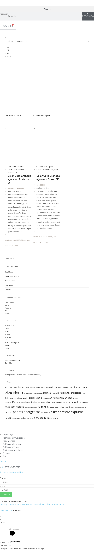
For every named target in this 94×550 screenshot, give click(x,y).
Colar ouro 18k (47, 169)
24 (8, 53)
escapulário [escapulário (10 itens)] (11, 402)
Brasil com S (9, 325)
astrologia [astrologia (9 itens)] (27, 387)
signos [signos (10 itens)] (37, 417)
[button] (47, 9)
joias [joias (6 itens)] (86, 402)
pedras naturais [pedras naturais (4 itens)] (45, 412)
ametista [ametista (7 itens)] (17, 387)
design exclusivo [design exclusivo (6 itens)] (22, 398)
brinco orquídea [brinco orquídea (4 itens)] (37, 393)
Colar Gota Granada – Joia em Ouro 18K (48, 177)
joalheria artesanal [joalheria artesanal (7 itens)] (39, 402)
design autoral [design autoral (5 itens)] (10, 398)
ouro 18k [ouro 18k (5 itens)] (68, 407)
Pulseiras (8, 308)
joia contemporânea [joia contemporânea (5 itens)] (55, 402)
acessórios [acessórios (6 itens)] (9, 387)
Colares (7, 314)
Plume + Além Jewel (12, 343)
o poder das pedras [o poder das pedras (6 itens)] (56, 407)
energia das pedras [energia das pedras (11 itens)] (61, 397)
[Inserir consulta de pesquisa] (47, 258)
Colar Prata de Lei (20, 169)
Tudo (9, 56)
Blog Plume (9, 272)
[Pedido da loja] (47, 41)
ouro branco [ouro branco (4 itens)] (75, 407)
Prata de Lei (12, 172)
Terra (7, 348)
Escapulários (9, 302)
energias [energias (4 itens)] (75, 398)
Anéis (7, 305)
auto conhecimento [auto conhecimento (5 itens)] (39, 387)
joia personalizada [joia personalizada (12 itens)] (73, 402)
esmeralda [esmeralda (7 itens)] (22, 402)
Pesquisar (4, 14)
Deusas (7, 331)
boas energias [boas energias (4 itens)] (28, 393)
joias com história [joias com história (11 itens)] (14, 406)
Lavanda (8, 337)
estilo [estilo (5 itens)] (29, 402)
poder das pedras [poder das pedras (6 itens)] (19, 418)
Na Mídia (8, 290)
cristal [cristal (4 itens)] (83, 393)
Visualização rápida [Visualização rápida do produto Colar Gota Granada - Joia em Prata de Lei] (13, 115)
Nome (3, 478)
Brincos (7, 311)
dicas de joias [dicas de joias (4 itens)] (47, 398)
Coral (7, 328)
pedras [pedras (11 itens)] (8, 412)
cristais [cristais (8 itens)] (60, 392)
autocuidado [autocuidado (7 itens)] (51, 387)
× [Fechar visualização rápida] (0, 516)
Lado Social (9, 285)
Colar (10, 169)
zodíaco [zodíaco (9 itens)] (45, 417)
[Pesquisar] (88, 16)
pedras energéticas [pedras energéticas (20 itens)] (26, 412)
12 (8, 50)
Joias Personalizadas (12, 360)
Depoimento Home (12, 276)
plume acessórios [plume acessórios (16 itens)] (62, 412)
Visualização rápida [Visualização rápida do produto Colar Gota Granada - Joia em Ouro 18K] (41, 115)
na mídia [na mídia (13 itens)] (42, 406)
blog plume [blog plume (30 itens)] (14, 392)
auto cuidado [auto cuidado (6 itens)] (63, 387)
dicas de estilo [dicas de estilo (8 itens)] (35, 397)
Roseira (7, 345)
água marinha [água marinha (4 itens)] (53, 418)
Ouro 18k (8, 363)
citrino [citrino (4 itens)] (55, 393)
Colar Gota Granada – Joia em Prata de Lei (19, 179)
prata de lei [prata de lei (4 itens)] (30, 418)
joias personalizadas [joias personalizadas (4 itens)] (31, 407)
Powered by (10, 542)
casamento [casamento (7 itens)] (48, 393)
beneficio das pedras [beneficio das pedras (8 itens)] (78, 387)
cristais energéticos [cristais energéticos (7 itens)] (72, 393)
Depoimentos (10, 281)
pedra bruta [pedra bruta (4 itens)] (82, 407)
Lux (6, 340)
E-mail (3, 486)
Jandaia (7, 334)
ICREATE (17, 510)
